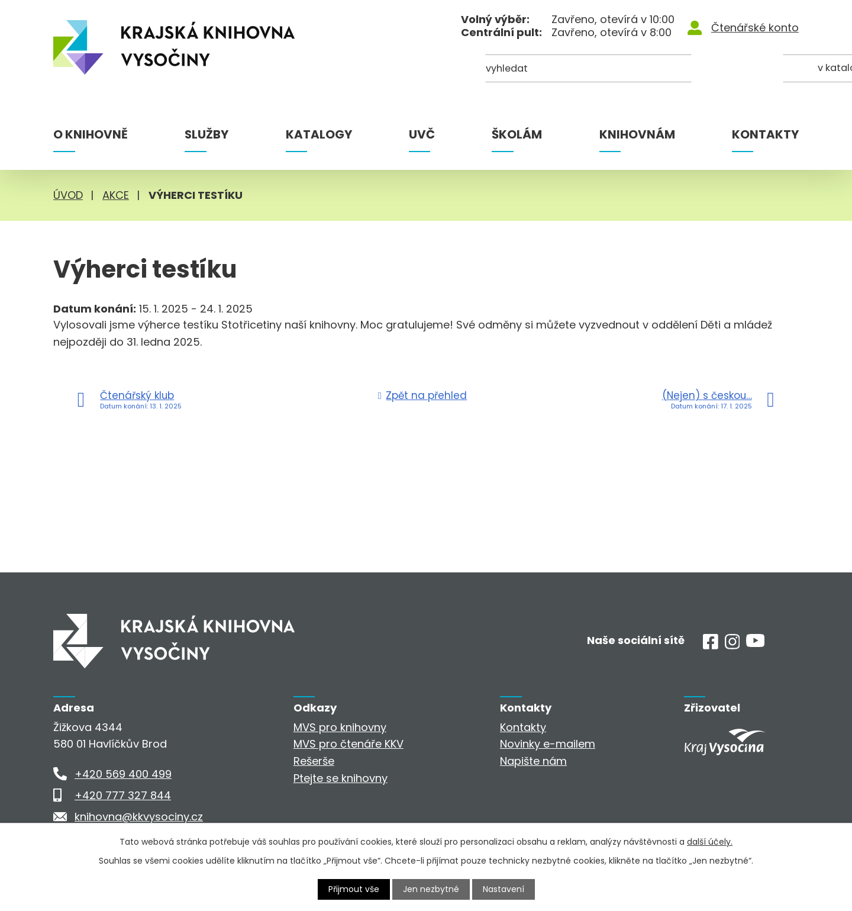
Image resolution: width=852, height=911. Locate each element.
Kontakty (765, 134)
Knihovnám (637, 134)
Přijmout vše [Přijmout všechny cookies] (353, 889)
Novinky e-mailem (547, 743)
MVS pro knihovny (339, 727)
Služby (206, 134)
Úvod (68, 195)
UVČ (422, 134)
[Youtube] (755, 643)
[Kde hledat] (741, 69)
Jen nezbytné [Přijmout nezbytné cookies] (431, 889)
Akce (115, 195)
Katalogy (319, 134)
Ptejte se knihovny (340, 778)
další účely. (709, 842)
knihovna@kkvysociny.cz (139, 816)
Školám (517, 134)
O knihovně (90, 134)
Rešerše (313, 761)
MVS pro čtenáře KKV (348, 743)
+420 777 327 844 (123, 795)
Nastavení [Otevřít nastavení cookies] (503, 889)
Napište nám (533, 761)
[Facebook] (710, 645)
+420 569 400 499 (123, 774)
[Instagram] (732, 645)
